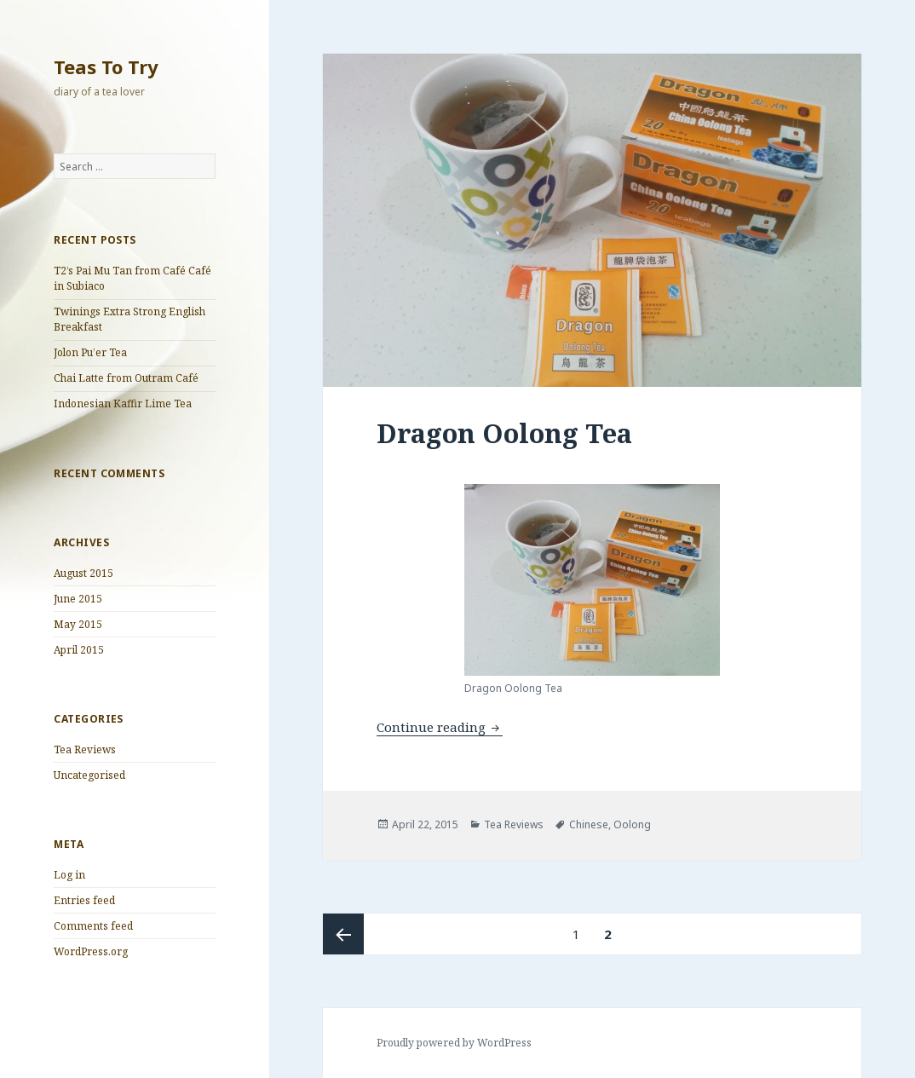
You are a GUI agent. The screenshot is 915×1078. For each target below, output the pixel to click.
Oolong (632, 824)
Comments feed (93, 926)
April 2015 (79, 650)
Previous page (343, 934)
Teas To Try (106, 66)
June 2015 (78, 598)
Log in (69, 875)
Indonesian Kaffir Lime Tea (123, 403)
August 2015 (83, 573)
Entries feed (84, 900)
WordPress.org (91, 951)
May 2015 (78, 624)
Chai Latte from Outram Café (126, 378)
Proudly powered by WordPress (454, 1042)
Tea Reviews (85, 749)
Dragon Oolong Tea (504, 433)
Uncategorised (89, 775)
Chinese (588, 824)
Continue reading (440, 726)
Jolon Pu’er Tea (90, 352)
